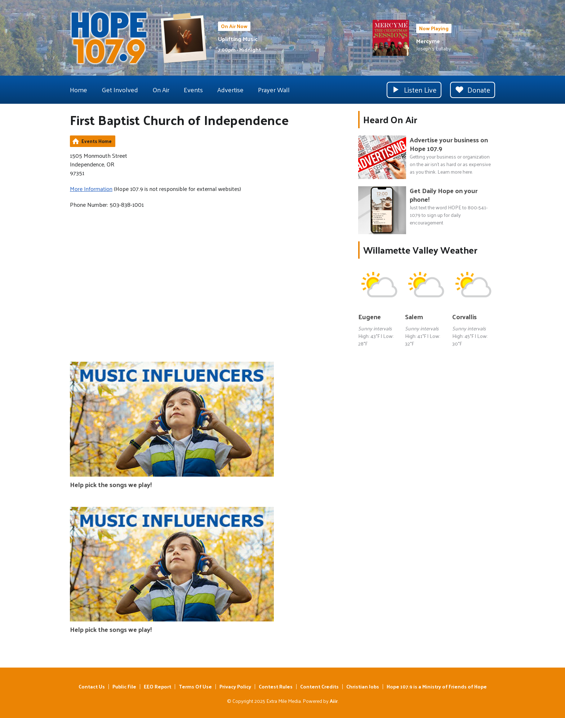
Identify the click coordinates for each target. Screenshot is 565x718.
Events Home (96, 141)
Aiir (334, 700)
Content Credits (319, 686)
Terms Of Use (195, 686)
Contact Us (92, 686)
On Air (160, 89)
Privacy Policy (235, 686)
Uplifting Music (238, 39)
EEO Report (157, 686)
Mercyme (428, 41)
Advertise (230, 89)
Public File (124, 686)
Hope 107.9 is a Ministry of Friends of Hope (437, 686)
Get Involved (120, 89)
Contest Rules (276, 686)
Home (78, 89)
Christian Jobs (362, 686)
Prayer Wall (274, 89)
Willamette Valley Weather (420, 249)
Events (193, 89)
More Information (91, 188)
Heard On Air (390, 119)
